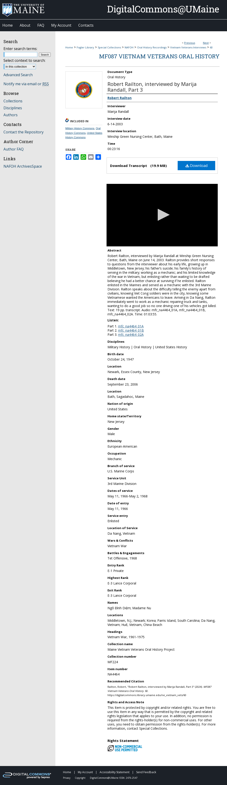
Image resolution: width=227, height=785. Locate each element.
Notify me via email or (26, 83)
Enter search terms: (20, 48)
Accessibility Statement (115, 772)
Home (69, 47)
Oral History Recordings (152, 47)
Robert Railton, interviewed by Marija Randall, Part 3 (152, 86)
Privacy (67, 777)
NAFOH (129, 47)
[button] (162, 215)
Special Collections (109, 47)
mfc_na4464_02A (131, 334)
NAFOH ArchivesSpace (22, 166)
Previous (189, 42)
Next (206, 42)
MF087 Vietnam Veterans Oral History (159, 56)
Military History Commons (79, 128)
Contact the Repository (23, 132)
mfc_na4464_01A (131, 326)
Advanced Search (18, 74)
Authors (10, 114)
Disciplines (12, 107)
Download (197, 165)
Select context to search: (24, 60)
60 (211, 47)
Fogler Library (85, 47)
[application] (162, 215)
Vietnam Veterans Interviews (188, 47)
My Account (86, 772)
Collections (12, 101)
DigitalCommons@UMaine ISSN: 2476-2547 (114, 777)
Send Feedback (146, 772)
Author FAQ (13, 149)
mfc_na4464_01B (131, 330)
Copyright (80, 777)
